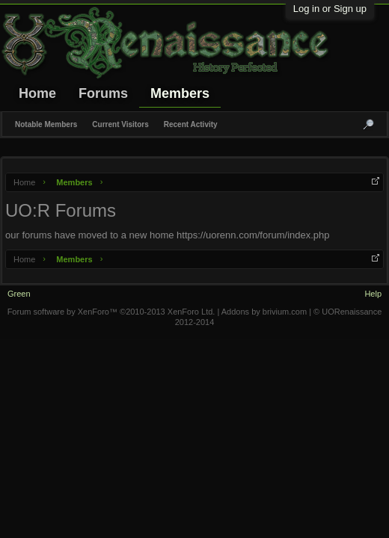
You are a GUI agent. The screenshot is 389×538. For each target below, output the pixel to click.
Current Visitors (120, 124)
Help (373, 293)
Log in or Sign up (330, 8)
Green (19, 293)
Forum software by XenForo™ (111, 311)
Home (37, 93)
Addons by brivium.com (264, 311)
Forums (103, 93)
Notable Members (46, 124)
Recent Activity (191, 124)
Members (179, 93)
